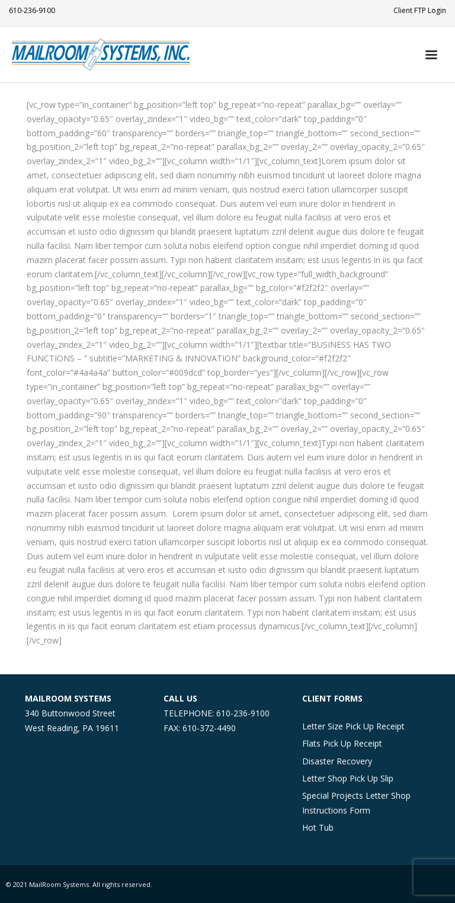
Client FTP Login (419, 10)
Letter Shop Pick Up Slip (347, 778)
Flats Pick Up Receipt (342, 743)
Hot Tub (318, 827)
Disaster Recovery (337, 761)
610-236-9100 (32, 10)
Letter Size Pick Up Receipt (353, 726)
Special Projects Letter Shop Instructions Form (356, 803)
